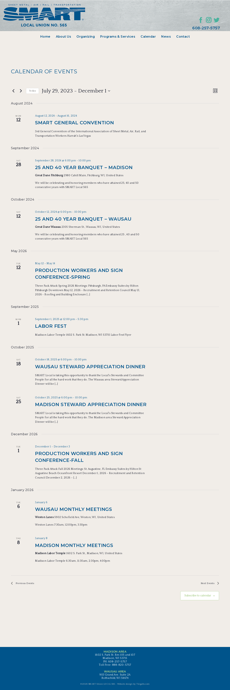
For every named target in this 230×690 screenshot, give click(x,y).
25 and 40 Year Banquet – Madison (84, 167)
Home (45, 36)
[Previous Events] (13, 91)
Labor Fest (51, 326)
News (166, 36)
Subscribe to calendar (197, 597)
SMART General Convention (74, 122)
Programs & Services (117, 36)
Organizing (85, 36)
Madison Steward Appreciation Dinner (90, 404)
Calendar (148, 36)
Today (32, 91)
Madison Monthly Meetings (74, 545)
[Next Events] (20, 91)
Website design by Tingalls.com (133, 685)
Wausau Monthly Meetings (73, 509)
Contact (183, 36)
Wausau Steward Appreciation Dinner (90, 366)
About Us (63, 36)
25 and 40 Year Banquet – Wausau (83, 219)
